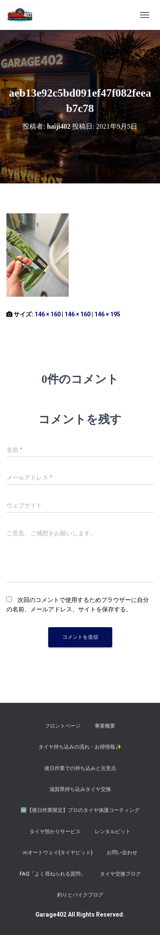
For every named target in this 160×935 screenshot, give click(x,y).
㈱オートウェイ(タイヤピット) (58, 852)
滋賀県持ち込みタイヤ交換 (80, 789)
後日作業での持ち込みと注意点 (80, 768)
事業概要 (105, 726)
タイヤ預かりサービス (55, 832)
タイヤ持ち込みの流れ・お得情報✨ (80, 747)
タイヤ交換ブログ (120, 874)
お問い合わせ (122, 852)
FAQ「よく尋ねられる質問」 (53, 874)
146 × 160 (48, 314)
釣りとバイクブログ (80, 895)
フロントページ (63, 726)
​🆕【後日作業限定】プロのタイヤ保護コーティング (80, 810)
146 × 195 (107, 314)
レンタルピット (113, 832)
